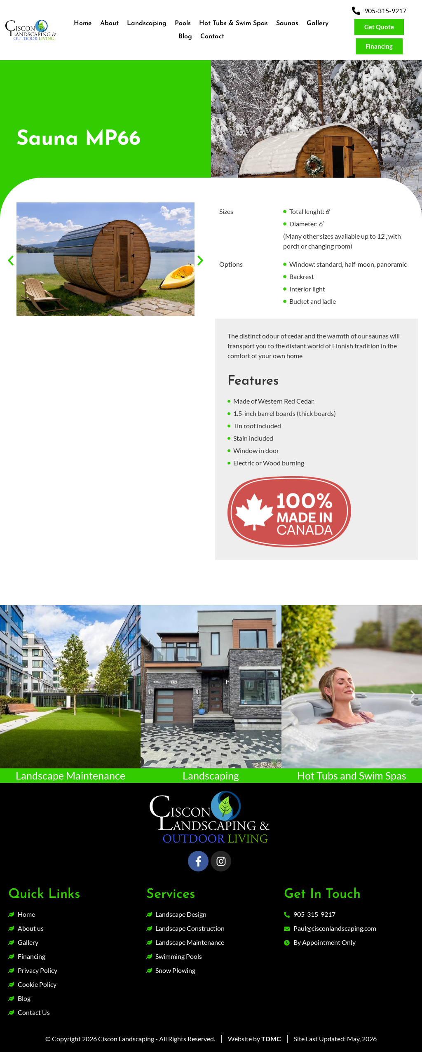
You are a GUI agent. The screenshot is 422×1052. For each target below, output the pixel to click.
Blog (185, 36)
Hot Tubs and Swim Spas (351, 775)
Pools (183, 23)
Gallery (317, 23)
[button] (10, 260)
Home (83, 23)
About (109, 23)
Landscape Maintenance (70, 775)
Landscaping (146, 23)
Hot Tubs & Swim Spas (233, 23)
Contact (212, 36)
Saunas (287, 23)
